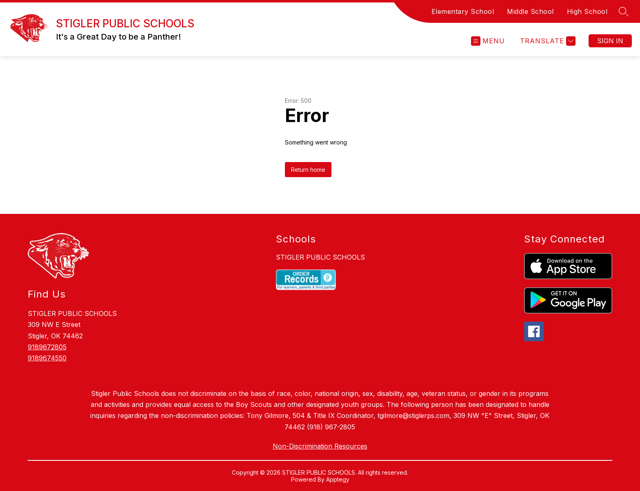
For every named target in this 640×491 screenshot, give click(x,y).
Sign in (610, 41)
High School (587, 11)
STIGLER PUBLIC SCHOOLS (320, 257)
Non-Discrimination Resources (320, 446)
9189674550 (47, 358)
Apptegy (337, 479)
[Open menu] (488, 41)
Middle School (530, 11)
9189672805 (47, 347)
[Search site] (624, 11)
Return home (308, 169)
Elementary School (462, 11)
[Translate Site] (547, 41)
